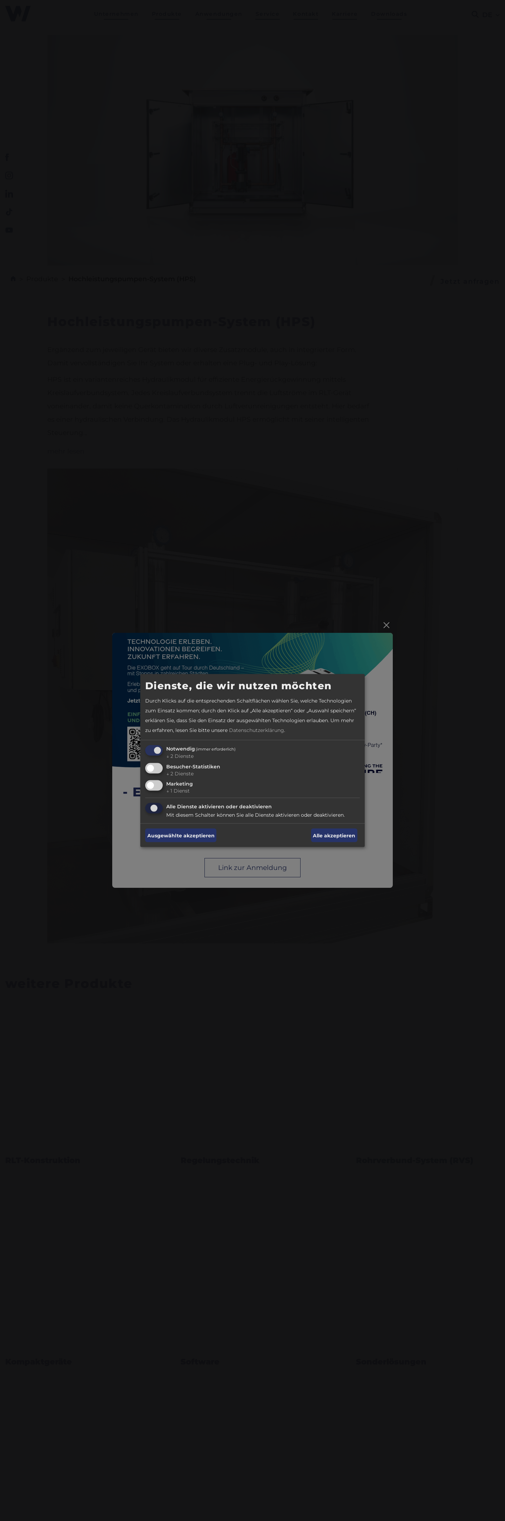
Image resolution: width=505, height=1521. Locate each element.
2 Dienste (180, 756)
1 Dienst (178, 791)
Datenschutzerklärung (256, 730)
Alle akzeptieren (334, 835)
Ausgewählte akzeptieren (181, 835)
